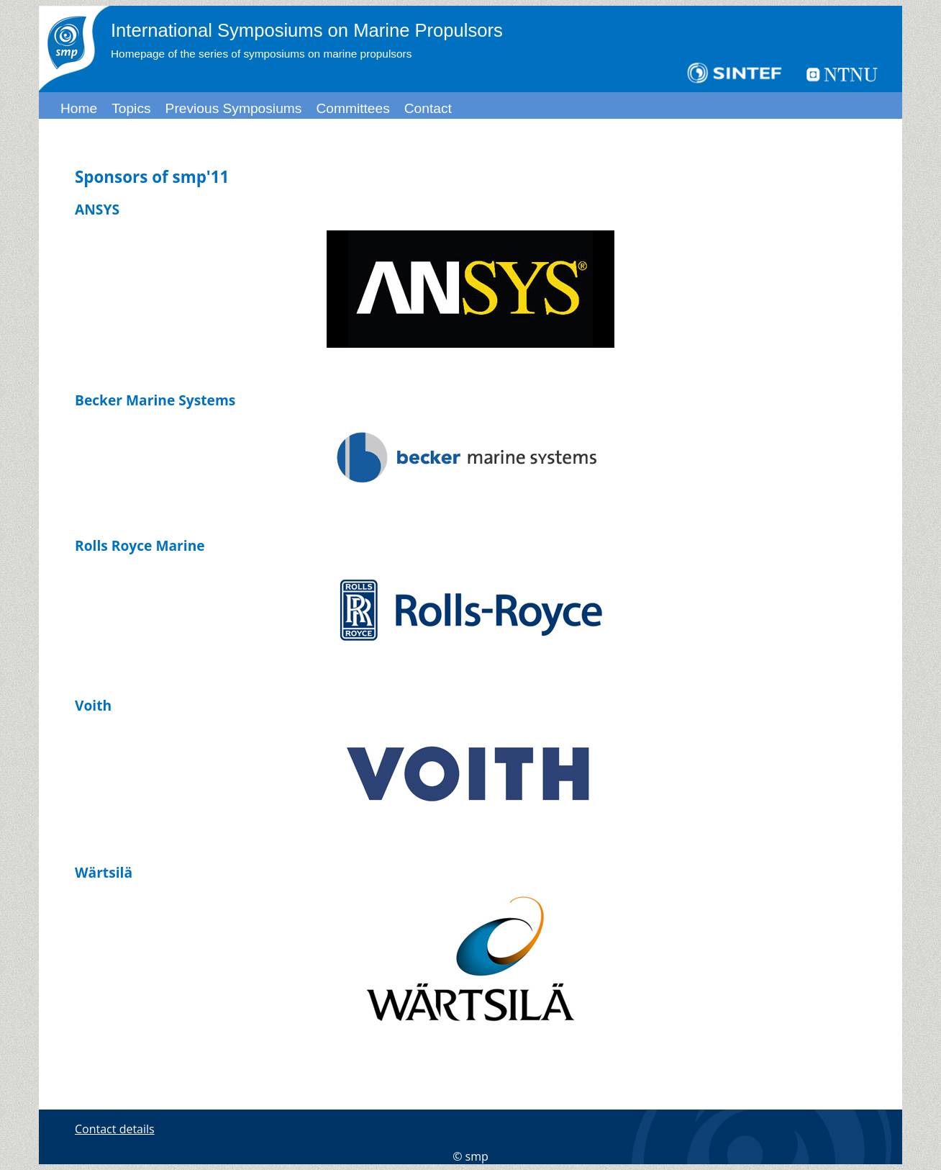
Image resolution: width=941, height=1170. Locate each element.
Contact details (115, 1129)
